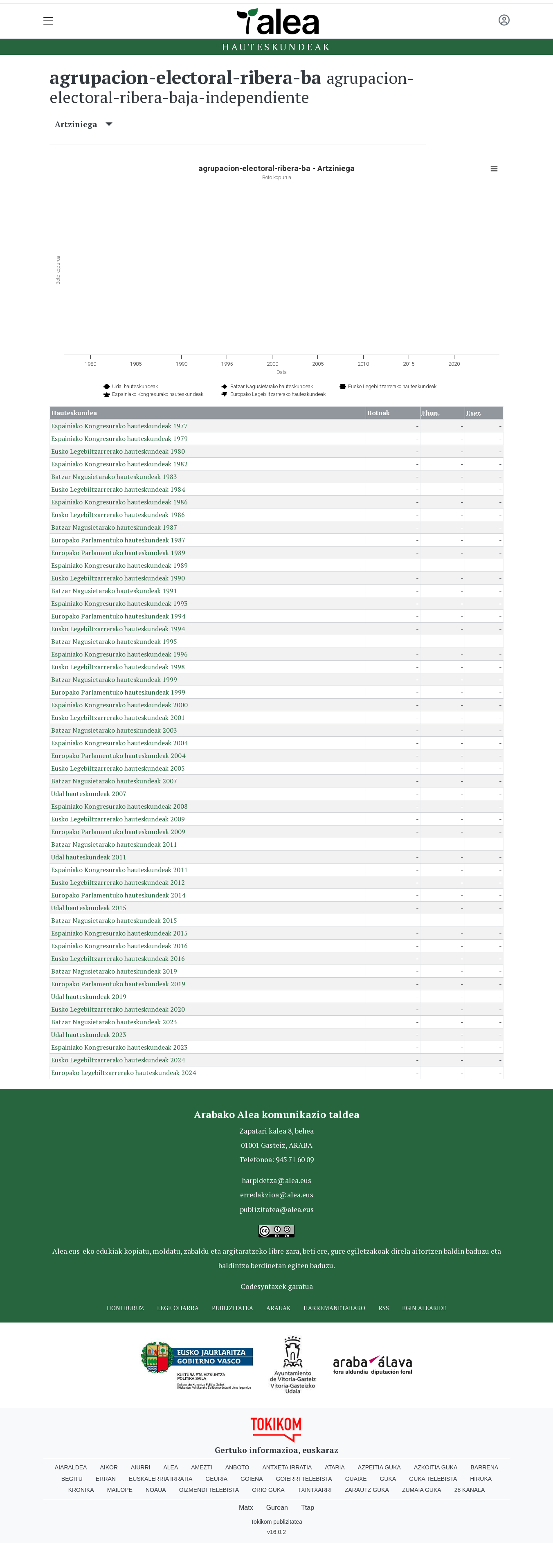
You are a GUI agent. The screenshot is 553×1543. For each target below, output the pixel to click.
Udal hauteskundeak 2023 (88, 1034)
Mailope (120, 1490)
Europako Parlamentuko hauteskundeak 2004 (118, 755)
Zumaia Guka (421, 1490)
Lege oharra (178, 1308)
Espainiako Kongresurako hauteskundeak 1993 (119, 603)
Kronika (81, 1490)
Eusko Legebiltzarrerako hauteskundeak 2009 (118, 818)
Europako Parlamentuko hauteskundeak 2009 (118, 831)
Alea (170, 1467)
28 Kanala (469, 1490)
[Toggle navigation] (48, 21)
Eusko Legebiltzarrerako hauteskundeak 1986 (118, 514)
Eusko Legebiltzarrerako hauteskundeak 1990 (118, 578)
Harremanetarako (334, 1308)
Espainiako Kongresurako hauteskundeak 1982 (119, 463)
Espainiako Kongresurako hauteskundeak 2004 (119, 742)
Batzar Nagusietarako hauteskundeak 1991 (114, 590)
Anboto (237, 1467)
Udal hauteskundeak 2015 (88, 907)
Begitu (72, 1479)
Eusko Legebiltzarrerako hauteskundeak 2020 (118, 1009)
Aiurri (140, 1467)
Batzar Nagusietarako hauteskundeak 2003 (114, 730)
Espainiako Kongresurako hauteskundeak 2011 (119, 869)
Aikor (109, 1467)
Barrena (484, 1467)
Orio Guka (268, 1490)
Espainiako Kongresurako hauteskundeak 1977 (119, 425)
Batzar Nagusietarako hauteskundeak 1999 (114, 679)
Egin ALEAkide (424, 1308)
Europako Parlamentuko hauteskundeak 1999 (118, 692)
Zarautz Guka (367, 1490)
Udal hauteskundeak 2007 (88, 793)
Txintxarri (315, 1490)
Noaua (156, 1490)
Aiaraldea (71, 1467)
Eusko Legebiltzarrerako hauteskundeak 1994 (118, 628)
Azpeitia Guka (379, 1467)
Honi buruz (125, 1308)
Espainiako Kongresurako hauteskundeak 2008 (119, 806)
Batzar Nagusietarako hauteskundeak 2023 (114, 1021)
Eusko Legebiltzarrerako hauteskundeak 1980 (118, 451)
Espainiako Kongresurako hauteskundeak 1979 (119, 438)
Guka (388, 1479)
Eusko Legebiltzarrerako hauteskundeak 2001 (118, 717)
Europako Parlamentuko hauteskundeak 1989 (118, 552)
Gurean (277, 1507)
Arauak (278, 1308)
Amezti (201, 1467)
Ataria (335, 1467)
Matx (246, 1507)
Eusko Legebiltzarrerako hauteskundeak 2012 (118, 882)
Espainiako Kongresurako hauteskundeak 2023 (119, 1047)
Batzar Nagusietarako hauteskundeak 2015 (114, 920)
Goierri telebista (304, 1479)
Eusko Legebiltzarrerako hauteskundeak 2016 (118, 958)
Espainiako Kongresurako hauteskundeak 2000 (119, 704)
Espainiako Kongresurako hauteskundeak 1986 (119, 501)
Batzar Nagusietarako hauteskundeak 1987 (114, 527)
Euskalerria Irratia (160, 1479)
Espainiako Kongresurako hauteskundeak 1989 (119, 565)
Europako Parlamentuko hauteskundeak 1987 (118, 539)
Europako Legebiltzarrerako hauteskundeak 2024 (123, 1072)
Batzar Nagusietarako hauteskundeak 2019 (114, 971)
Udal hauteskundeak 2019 (88, 996)
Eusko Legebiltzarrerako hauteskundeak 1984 (118, 489)
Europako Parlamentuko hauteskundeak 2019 (118, 983)
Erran (106, 1479)
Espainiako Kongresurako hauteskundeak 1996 (119, 654)
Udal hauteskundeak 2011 (88, 856)
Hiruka (481, 1479)
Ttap (307, 1507)
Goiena (252, 1479)
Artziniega (83, 124)
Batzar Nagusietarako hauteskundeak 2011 (114, 844)
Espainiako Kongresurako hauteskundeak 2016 (119, 945)
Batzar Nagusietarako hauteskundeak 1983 (114, 476)
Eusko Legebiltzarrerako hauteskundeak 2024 (118, 1059)
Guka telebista (433, 1479)
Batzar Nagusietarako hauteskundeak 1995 (114, 641)
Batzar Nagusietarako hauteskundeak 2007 (114, 780)
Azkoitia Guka (436, 1467)
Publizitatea (232, 1308)
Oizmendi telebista (209, 1490)
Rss (383, 1308)
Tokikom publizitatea (276, 1521)
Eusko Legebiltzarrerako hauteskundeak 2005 (118, 768)
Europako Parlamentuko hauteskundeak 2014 (118, 895)
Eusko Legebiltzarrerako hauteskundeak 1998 (118, 666)
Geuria (216, 1479)
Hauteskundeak (276, 46)
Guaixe (356, 1479)
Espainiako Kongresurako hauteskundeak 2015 (119, 933)
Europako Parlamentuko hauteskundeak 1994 (118, 616)
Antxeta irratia (287, 1467)
